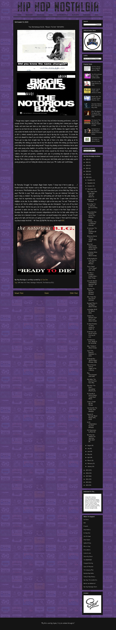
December (90, 180)
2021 (87, 174)
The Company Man (88, 570)
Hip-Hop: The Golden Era (90, 580)
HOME (19, 15)
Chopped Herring (88, 563)
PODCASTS (86, 15)
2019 (87, 470)
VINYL (96, 15)
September (91, 189)
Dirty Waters (87, 550)
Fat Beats (86, 519)
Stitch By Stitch (88, 556)
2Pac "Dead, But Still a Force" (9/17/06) (91, 298)
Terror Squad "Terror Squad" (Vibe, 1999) (92, 268)
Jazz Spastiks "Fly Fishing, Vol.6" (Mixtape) (92, 409)
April (89, 457)
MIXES (51, 15)
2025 (87, 162)
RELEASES (29, 15)
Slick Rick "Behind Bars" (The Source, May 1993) (97, 105)
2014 (87, 485)
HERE (62, 221)
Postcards (39, 282)
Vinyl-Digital (87, 540)
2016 (87, 479)
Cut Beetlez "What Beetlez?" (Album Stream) (92, 254)
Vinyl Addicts (87, 530)
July (89, 448)
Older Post (74, 293)
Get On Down (87, 536)
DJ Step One (87, 533)
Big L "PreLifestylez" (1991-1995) (92, 374)
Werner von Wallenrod (89, 583)
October (90, 186)
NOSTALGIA (40, 15)
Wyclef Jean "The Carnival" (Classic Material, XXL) (96, 98)
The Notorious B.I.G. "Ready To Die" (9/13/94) (92, 341)
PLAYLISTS (75, 15)
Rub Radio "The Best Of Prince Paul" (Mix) (92, 381)
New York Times (25, 282)
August (90, 445)
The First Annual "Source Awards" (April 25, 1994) (96, 68)
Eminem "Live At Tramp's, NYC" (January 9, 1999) (96, 91)
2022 (87, 171)
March (90, 460)
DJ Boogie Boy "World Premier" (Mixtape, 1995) (92, 360)
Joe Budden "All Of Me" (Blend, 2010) (92, 311)
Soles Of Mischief (88, 567)
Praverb (86, 526)
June (89, 451)
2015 (87, 482)
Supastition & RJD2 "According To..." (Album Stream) (97, 139)
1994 (19, 282)
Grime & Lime (87, 553)
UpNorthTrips (87, 543)
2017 (87, 476)
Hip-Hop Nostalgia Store (90, 587)
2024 (87, 165)
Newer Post (19, 293)
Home (47, 293)
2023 (87, 168)
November (90, 183)
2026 (87, 159)
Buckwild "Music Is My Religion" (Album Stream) (92, 305)
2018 (87, 473)
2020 (87, 177)
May (89, 454)
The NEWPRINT (88, 560)
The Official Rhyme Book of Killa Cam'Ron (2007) (97, 76)
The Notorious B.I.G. (48, 282)
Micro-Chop (87, 546)
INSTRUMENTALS (62, 15)
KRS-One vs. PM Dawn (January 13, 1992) (96, 83)
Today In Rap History (89, 577)
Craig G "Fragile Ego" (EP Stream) (91, 403)
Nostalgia (33, 282)
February (90, 463)
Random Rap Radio (89, 573)
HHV (85, 523)
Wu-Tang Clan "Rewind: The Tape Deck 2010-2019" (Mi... (91, 438)
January (90, 466)
